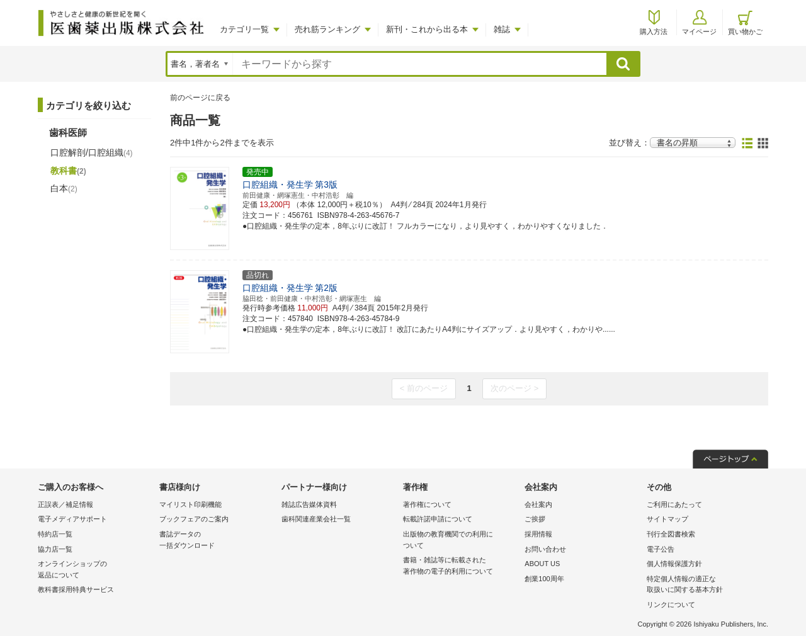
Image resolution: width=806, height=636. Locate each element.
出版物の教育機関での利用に (460, 540)
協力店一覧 (55, 549)
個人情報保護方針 (674, 563)
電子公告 (660, 549)
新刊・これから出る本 (427, 29)
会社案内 (538, 504)
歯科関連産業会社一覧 (316, 519)
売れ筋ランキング (327, 29)
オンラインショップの (95, 570)
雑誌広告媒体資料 (309, 504)
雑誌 (502, 29)
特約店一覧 (55, 534)
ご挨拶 (535, 519)
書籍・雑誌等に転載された (460, 566)
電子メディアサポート (72, 519)
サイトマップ (667, 519)
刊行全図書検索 (671, 534)
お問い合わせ (545, 549)
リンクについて (671, 604)
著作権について (427, 504)
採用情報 (538, 534)
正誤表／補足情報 (65, 504)
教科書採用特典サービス (76, 589)
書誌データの (217, 540)
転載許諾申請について (437, 519)
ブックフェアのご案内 (194, 519)
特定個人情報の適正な (704, 585)
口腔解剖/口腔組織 (91, 152)
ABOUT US (542, 563)
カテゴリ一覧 (244, 29)
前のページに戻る (200, 97)
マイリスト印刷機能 (190, 504)
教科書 (68, 171)
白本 (63, 188)
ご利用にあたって (674, 504)
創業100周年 (544, 578)
